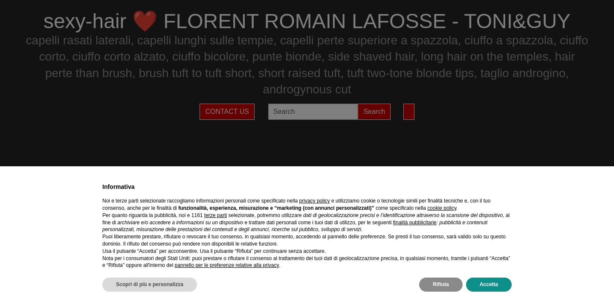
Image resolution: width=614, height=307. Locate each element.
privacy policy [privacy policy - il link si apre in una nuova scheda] (314, 201)
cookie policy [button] (441, 208)
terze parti (215, 215)
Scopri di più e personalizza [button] (149, 284)
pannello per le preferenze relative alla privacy (227, 265)
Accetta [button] (489, 284)
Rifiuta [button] (441, 284)
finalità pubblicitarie (415, 223)
